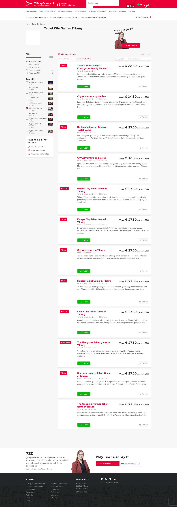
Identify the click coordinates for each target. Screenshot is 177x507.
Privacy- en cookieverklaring (36, 484)
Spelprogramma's (36, 104)
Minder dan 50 (39, 67)
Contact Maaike (131, 45)
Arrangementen (65, 11)
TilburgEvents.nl (46, 4)
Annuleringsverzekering (35, 486)
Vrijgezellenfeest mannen (36, 120)
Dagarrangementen (36, 94)
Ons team (137, 11)
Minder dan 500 (39, 73)
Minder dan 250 (39, 70)
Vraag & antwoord (57, 486)
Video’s (28, 501)
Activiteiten (30, 495)
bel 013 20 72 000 (130, 464)
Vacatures (54, 495)
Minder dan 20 (39, 65)
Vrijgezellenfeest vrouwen (36, 126)
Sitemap (54, 498)
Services (29, 498)
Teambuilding (36, 115)
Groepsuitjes (82, 11)
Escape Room (36, 99)
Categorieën (55, 489)
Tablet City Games (38, 24)
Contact (127, 11)
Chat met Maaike (36, 150)
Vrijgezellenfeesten (100, 11)
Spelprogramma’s (46, 11)
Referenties (55, 492)
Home (28, 24)
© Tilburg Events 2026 (109, 482)
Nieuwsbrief (30, 489)
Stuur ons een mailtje (38, 154)
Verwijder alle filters (84, 59)
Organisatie (30, 492)
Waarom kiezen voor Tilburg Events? (39, 469)
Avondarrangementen (36, 84)
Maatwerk (117, 11)
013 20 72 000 (142, 17)
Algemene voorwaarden (59, 484)
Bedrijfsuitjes (31, 11)
